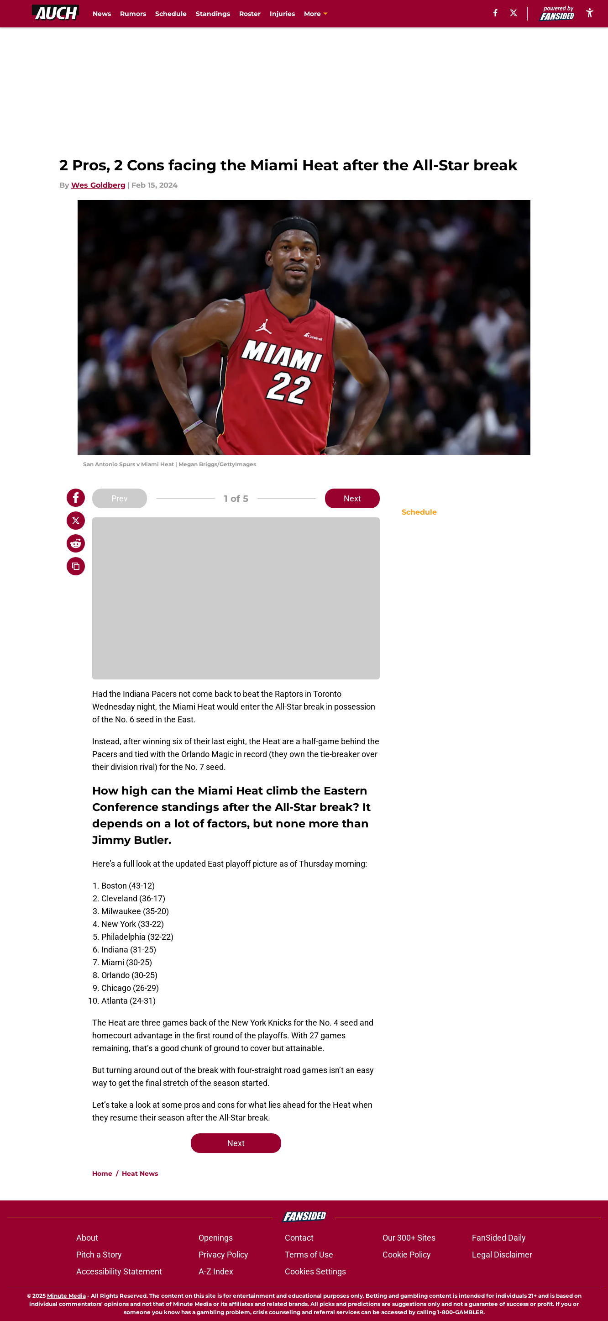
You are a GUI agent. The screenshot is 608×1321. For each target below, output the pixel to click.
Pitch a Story (99, 1254)
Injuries (282, 14)
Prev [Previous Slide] (119, 498)
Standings (213, 14)
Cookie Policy (407, 1254)
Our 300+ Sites (409, 1237)
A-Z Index (216, 1271)
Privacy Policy (223, 1254)
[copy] (76, 566)
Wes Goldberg (98, 185)
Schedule (171, 14)
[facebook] (495, 12)
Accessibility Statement (119, 1271)
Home (102, 1173)
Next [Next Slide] (352, 498)
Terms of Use (309, 1254)
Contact (299, 1237)
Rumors (133, 14)
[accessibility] (589, 12)
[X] (513, 12)
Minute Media (66, 1295)
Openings (216, 1237)
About (87, 1237)
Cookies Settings (315, 1271)
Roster (250, 14)
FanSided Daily (499, 1237)
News (102, 14)
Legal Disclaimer (502, 1254)
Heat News (140, 1173)
